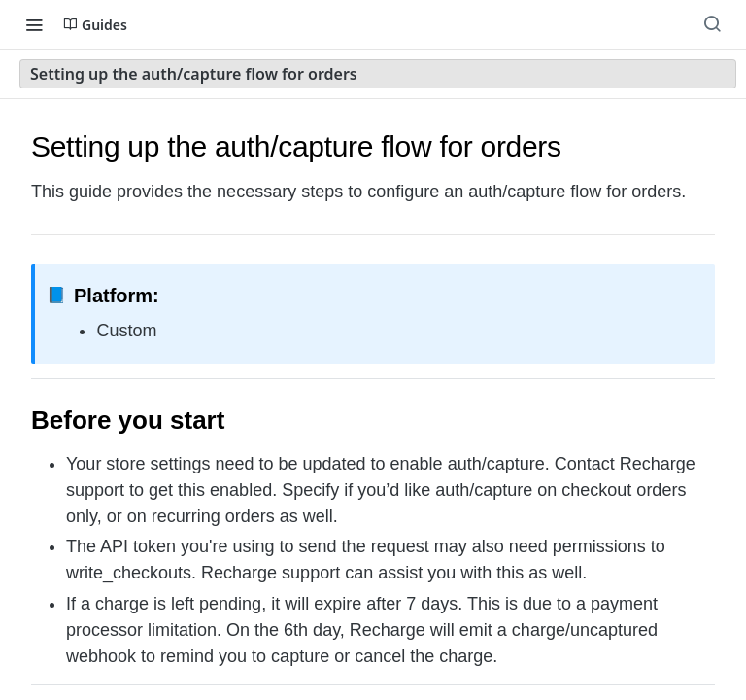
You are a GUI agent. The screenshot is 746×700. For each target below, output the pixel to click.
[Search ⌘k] (712, 24)
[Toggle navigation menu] (34, 24)
